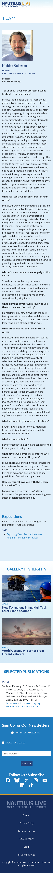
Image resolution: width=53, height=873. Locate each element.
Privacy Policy (27, 823)
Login (26, 846)
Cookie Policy (26, 838)
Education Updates (15, 743)
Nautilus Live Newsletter (27, 733)
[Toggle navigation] (47, 4)
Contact (26, 815)
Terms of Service (26, 831)
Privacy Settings (26, 854)
